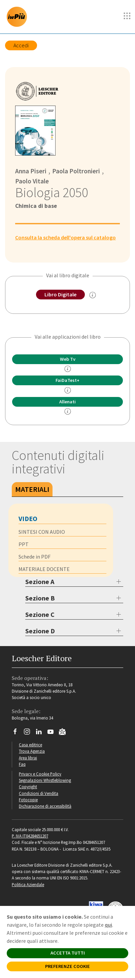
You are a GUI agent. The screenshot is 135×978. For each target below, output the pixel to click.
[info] (67, 368)
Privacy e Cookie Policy (40, 773)
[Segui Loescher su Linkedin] (41, 733)
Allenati (67, 402)
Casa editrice (30, 744)
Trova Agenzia (32, 751)
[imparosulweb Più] (18, 17)
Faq (22, 764)
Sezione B (40, 598)
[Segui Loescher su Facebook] (18, 733)
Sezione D (40, 631)
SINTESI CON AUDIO (42, 531)
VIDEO (28, 518)
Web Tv (67, 359)
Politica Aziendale (28, 884)
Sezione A (39, 581)
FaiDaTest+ (67, 380)
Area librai (28, 757)
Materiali (32, 489)
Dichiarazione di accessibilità (45, 806)
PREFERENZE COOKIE (67, 966)
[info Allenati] (67, 411)
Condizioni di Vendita (38, 793)
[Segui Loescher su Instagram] (29, 733)
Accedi (21, 45)
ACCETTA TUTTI (67, 953)
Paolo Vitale (32, 181)
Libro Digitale (60, 294)
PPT (24, 544)
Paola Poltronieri (76, 171)
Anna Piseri (30, 171)
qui (108, 924)
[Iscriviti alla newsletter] (65, 732)
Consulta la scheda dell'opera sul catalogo (65, 237)
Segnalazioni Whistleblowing (45, 780)
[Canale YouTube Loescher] (53, 733)
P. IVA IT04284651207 (30, 836)
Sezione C (40, 614)
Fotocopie (28, 799)
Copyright (28, 786)
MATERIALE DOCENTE (44, 569)
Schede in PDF (34, 556)
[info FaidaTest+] (67, 390)
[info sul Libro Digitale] (92, 295)
